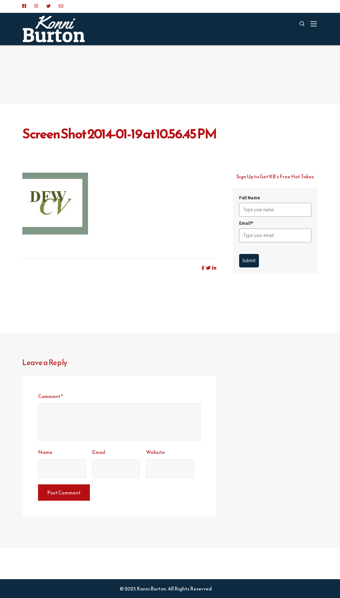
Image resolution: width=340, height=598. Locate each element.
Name (45, 452)
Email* (246, 223)
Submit (249, 260)
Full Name (249, 198)
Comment (50, 396)
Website (155, 452)
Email (98, 452)
